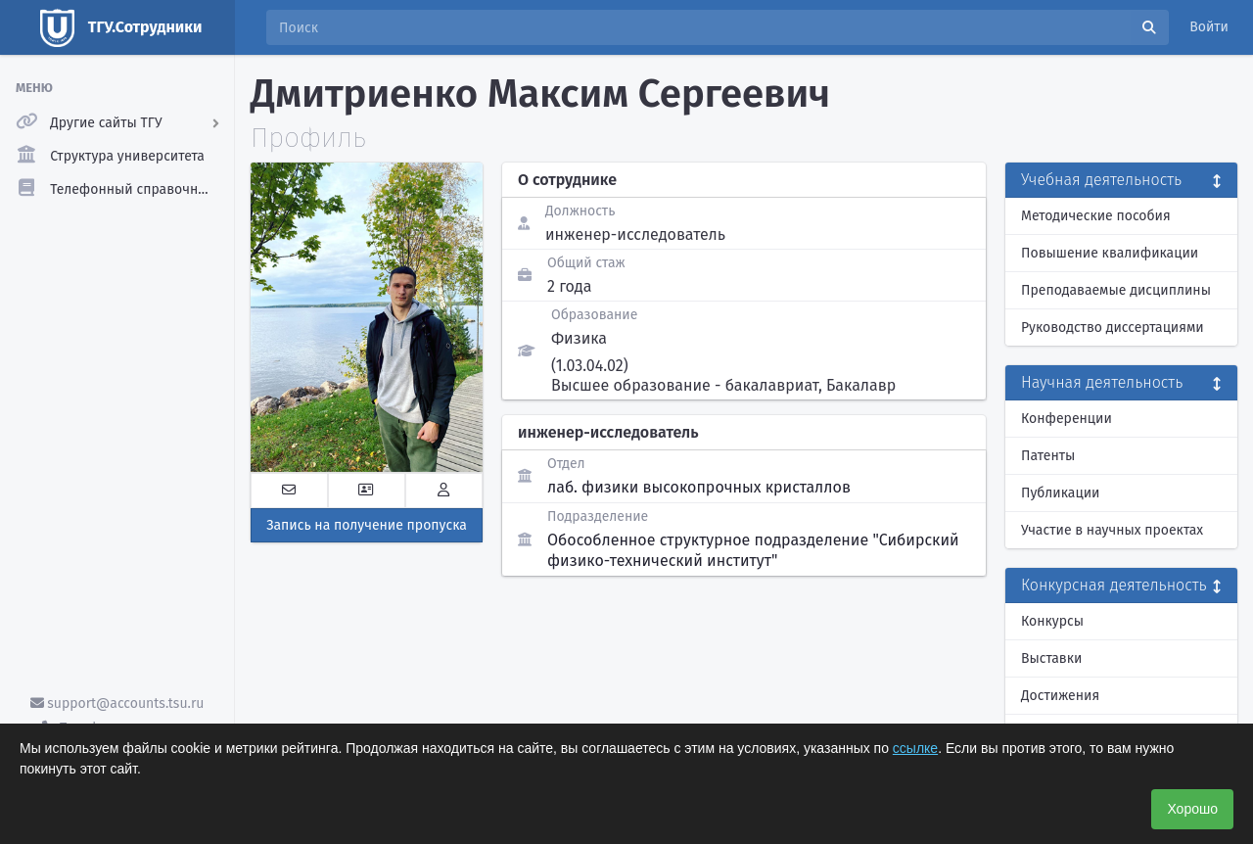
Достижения (1060, 695)
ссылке (915, 748)
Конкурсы (1052, 621)
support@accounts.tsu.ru (117, 703)
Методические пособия (1096, 216)
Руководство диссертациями (1112, 327)
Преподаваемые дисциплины (1116, 290)
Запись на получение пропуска (366, 525)
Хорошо (1192, 809)
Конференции (1066, 418)
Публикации (1060, 493)
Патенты (1048, 455)
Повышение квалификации (1109, 253)
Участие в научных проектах (1112, 530)
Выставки (1051, 658)
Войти (1209, 27)
